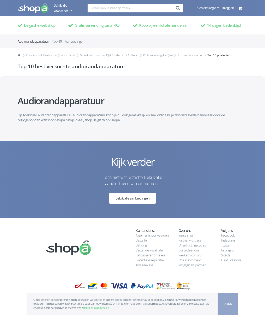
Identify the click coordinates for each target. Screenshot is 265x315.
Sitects (226, 255)
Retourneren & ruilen (150, 255)
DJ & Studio (131, 55)
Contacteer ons (188, 250)
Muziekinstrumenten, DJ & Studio (100, 55)
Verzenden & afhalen (150, 250)
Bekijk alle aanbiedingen (133, 198)
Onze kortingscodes (192, 245)
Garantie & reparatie (150, 260)
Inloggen (228, 8)
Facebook (228, 235)
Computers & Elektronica (41, 55)
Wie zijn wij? (186, 235)
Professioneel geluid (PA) (157, 55)
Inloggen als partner (191, 265)
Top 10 (57, 41)
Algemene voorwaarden (152, 235)
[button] (241, 8)
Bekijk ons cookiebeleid (96, 308)
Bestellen (142, 240)
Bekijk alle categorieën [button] (62, 8)
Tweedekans (144, 265)
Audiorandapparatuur (190, 55)
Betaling (141, 245)
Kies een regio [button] (207, 8)
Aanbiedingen (74, 41)
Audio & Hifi (68, 55)
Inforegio (227, 250)
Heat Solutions (231, 260)
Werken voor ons (190, 255)
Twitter (226, 245)
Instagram (228, 240)
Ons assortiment (189, 260)
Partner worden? (189, 240)
